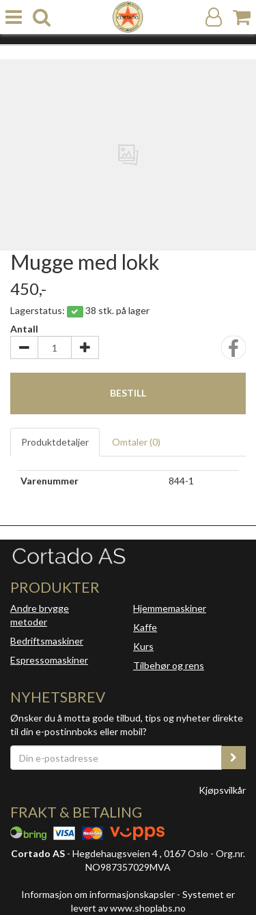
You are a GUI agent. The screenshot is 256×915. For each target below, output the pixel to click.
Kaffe (145, 627)
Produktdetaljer (55, 442)
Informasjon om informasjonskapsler (98, 894)
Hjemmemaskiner (169, 608)
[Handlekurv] (241, 17)
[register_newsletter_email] (233, 757)
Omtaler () (136, 442)
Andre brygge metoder (39, 614)
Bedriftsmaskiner (46, 641)
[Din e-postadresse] (116, 757)
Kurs (143, 646)
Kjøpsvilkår (222, 790)
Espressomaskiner (49, 660)
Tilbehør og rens (168, 665)
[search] (41, 17)
